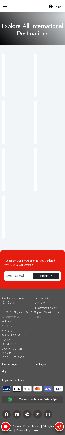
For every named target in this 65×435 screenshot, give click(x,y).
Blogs (4, 371)
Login (56, 6)
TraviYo (35, 430)
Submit (46, 276)
